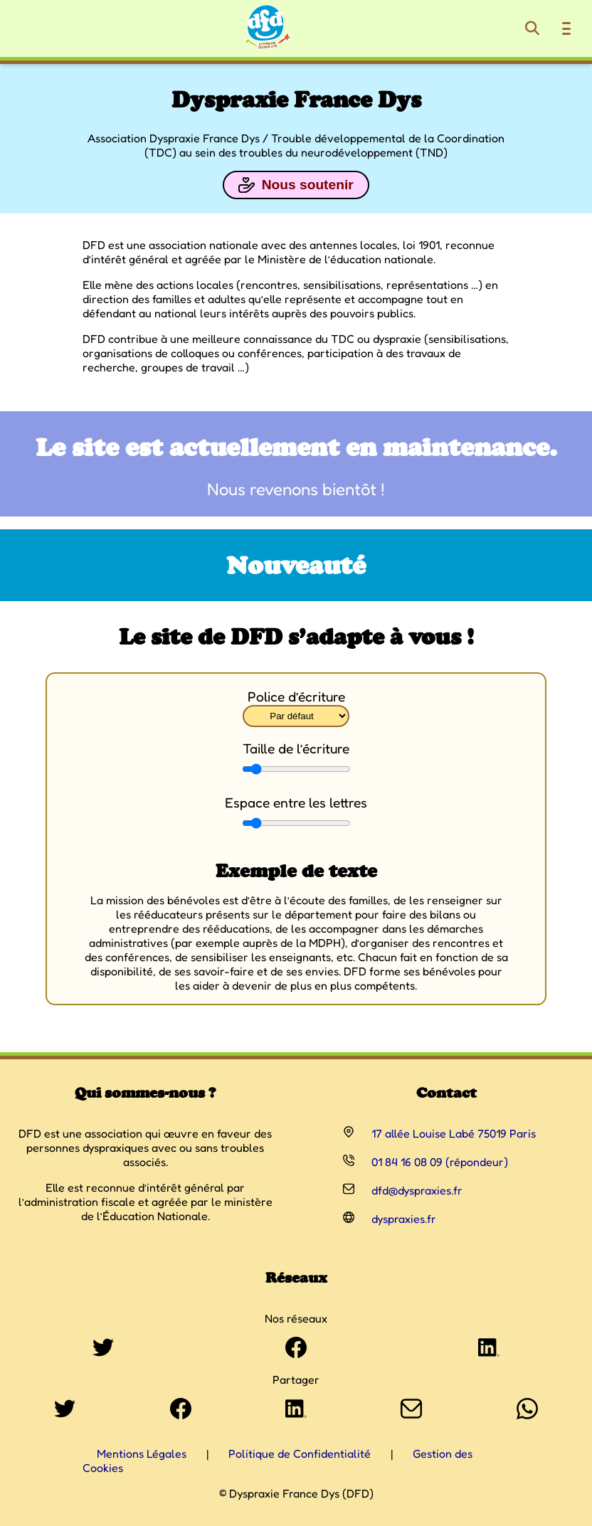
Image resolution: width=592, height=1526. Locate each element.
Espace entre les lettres (296, 802)
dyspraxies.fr (403, 1219)
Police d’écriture (296, 696)
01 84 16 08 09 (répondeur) (439, 1162)
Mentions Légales (141, 1453)
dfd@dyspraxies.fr (416, 1190)
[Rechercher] (532, 28)
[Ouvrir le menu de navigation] (566, 28)
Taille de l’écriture (296, 748)
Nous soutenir (295, 185)
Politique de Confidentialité (299, 1453)
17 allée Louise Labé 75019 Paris (453, 1133)
